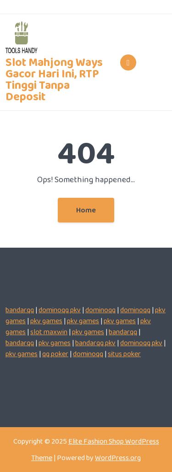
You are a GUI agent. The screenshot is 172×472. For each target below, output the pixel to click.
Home (86, 210)
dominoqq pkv (60, 309)
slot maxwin (48, 331)
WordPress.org (118, 457)
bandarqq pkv (95, 342)
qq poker (55, 353)
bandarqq (20, 309)
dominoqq (100, 309)
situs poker (124, 353)
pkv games (46, 320)
